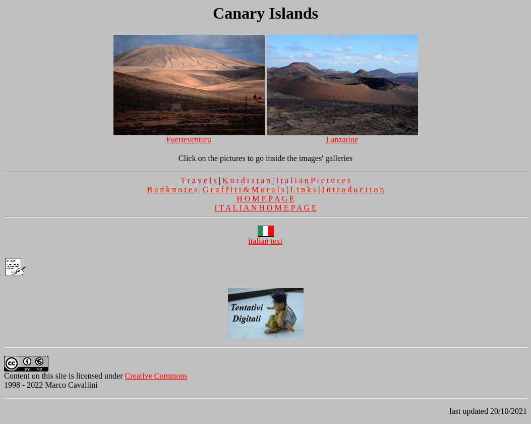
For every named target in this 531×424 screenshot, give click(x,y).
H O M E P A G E (265, 198)
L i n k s (303, 189)
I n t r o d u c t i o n (353, 189)
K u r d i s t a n (246, 180)
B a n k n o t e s (172, 189)
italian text (266, 237)
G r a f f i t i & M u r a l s (243, 189)
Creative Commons (156, 376)
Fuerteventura (189, 136)
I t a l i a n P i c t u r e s (313, 180)
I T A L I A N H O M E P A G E (265, 207)
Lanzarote (342, 136)
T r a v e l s (199, 180)
